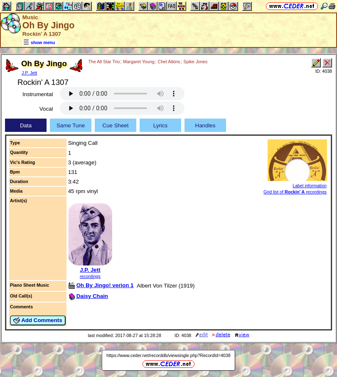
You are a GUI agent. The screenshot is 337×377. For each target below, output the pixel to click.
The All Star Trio (104, 61)
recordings (90, 276)
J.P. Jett (29, 72)
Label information (310, 185)
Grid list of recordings (295, 191)
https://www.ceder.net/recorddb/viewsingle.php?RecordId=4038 (168, 355)
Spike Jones (195, 61)
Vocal (46, 109)
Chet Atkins (168, 61)
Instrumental (37, 94)
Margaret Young (138, 61)
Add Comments (37, 320)
